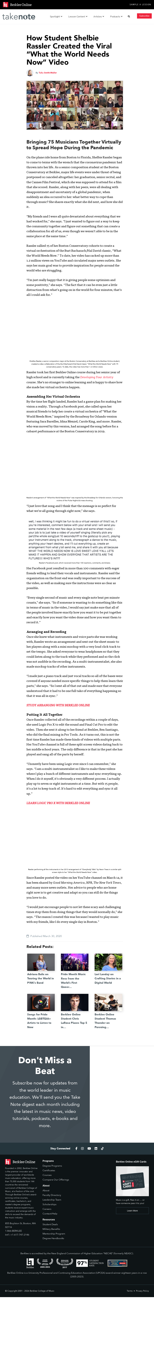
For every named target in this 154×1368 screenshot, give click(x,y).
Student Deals (50, 1224)
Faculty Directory (52, 1195)
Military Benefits (51, 1229)
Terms (129, 1290)
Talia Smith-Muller (48, 72)
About (46, 1190)
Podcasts (116, 16)
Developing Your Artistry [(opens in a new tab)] (96, 377)
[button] (129, 16)
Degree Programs (52, 1165)
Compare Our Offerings (56, 1179)
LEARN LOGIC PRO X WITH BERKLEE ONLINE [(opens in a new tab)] (58, 803)
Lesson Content (77, 16)
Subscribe (144, 15)
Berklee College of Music (42, 1290)
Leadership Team (52, 1199)
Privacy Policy (142, 1290)
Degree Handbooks (53, 1238)
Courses (47, 1175)
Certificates (49, 1170)
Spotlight (56, 16)
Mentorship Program (54, 1233)
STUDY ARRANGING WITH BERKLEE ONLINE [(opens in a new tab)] (58, 705)
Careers (47, 1209)
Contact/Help (50, 1213)
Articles (98, 16)
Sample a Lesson (140, 4)
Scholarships (49, 1204)
